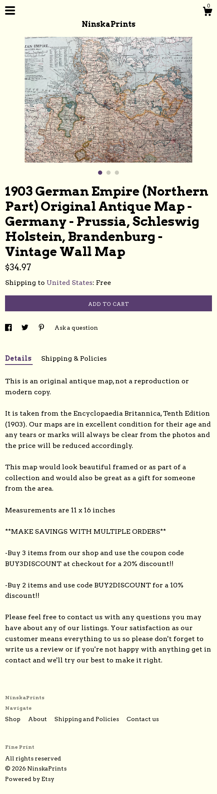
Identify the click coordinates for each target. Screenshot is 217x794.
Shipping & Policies (74, 358)
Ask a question (76, 327)
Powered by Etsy (29, 779)
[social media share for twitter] (25, 327)
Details (19, 358)
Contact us (143, 719)
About (38, 719)
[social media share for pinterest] (42, 327)
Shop (13, 719)
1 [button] (100, 173)
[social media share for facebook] (9, 327)
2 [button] (108, 173)
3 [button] (117, 173)
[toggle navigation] (10, 10)
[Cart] (207, 12)
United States (69, 283)
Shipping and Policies (87, 719)
